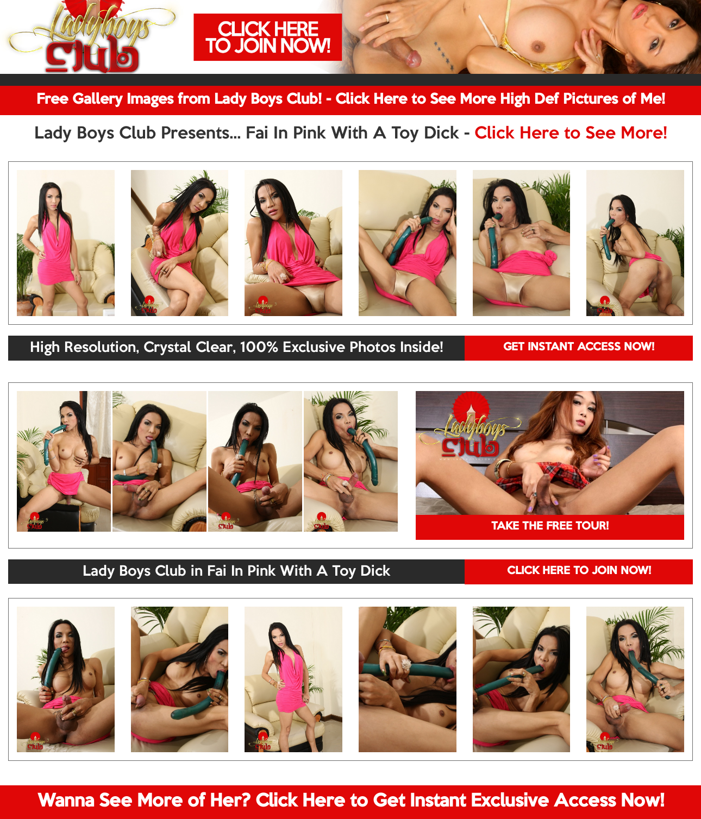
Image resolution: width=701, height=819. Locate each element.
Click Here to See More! (570, 134)
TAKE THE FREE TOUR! (550, 527)
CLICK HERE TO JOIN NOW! (579, 571)
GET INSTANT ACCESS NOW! (578, 347)
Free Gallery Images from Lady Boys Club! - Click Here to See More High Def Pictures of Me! (350, 99)
